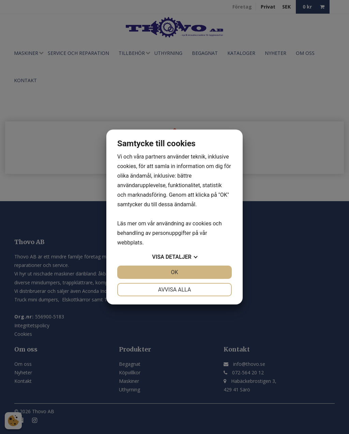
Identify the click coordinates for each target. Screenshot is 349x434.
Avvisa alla (174, 289)
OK (174, 272)
